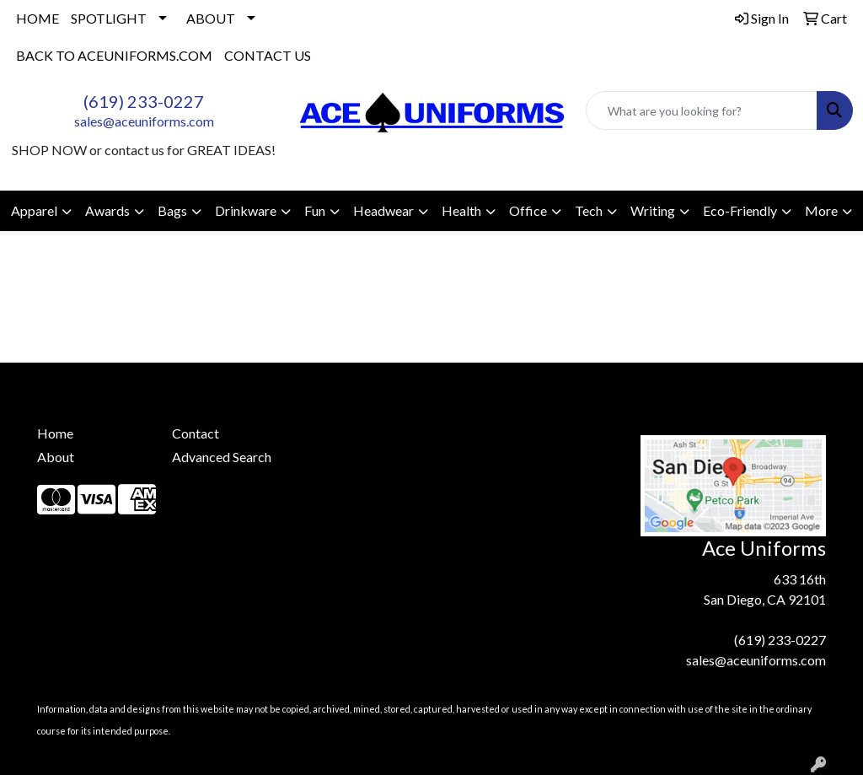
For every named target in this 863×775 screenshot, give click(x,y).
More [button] (821, 210)
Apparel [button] (34, 210)
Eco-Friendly (740, 210)
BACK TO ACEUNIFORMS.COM (114, 55)
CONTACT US (267, 55)
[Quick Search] (701, 110)
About (55, 457)
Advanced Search (221, 457)
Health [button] (461, 210)
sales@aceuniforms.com (144, 121)
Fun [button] (314, 210)
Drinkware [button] (245, 210)
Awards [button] (107, 210)
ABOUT (210, 18)
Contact (195, 433)
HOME (37, 18)
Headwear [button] (383, 210)
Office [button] (528, 210)
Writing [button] (652, 210)
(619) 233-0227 (143, 101)
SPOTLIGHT (109, 18)
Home (55, 433)
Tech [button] (589, 210)
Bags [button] (172, 210)
